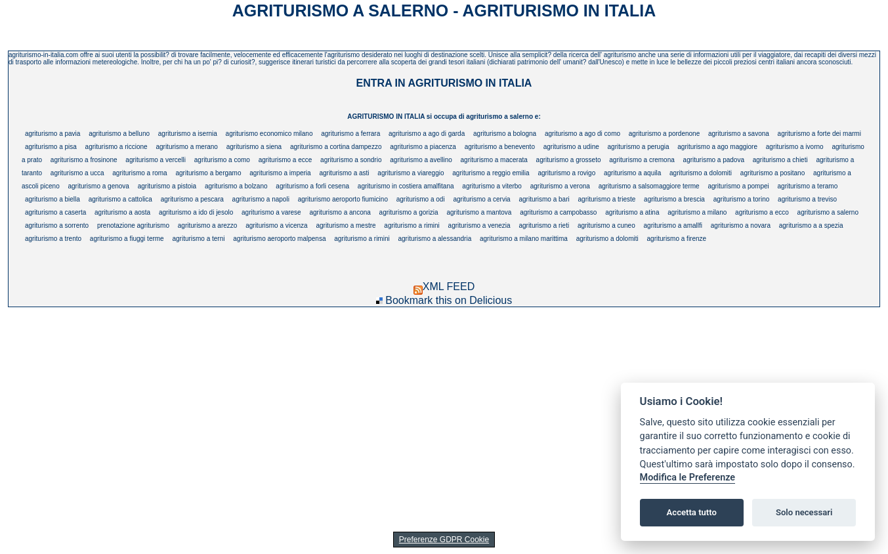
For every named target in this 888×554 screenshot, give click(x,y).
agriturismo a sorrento (57, 225)
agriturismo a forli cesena (312, 186)
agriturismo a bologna (504, 133)
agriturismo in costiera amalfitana (406, 186)
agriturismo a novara (741, 225)
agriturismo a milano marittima (524, 238)
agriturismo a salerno (827, 212)
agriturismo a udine (571, 146)
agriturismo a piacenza (423, 146)
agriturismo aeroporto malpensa (279, 238)
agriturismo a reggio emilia (490, 173)
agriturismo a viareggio (410, 173)
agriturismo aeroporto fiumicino (343, 199)
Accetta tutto (692, 512)
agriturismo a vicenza (276, 225)
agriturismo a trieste (607, 199)
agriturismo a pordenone (664, 133)
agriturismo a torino (741, 199)
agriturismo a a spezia (811, 225)
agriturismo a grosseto (568, 159)
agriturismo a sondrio (350, 159)
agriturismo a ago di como (582, 133)
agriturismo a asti (344, 173)
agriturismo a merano (186, 146)
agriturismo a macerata (494, 159)
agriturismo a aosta (122, 212)
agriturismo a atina (632, 212)
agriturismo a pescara (192, 199)
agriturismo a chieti (780, 159)
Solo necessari (804, 512)
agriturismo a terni (198, 238)
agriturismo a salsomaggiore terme (649, 186)
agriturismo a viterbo (492, 186)
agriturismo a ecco (762, 212)
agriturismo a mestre (345, 225)
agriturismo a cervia (481, 199)
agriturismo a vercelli (155, 159)
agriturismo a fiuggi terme (127, 238)
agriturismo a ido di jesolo (196, 212)
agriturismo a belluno (119, 133)
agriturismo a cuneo (606, 225)
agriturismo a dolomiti (700, 173)
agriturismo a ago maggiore (717, 146)
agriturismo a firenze (677, 238)
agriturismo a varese (271, 212)
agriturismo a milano (697, 212)
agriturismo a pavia (52, 133)
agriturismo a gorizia (408, 212)
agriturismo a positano (772, 173)
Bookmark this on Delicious (448, 300)
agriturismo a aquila (632, 173)
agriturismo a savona (738, 133)
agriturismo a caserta (55, 212)
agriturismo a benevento (500, 146)
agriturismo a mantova (478, 212)
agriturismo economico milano (269, 133)
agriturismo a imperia (279, 173)
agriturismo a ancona (339, 212)
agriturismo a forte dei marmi (819, 133)
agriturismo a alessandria (434, 238)
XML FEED (444, 286)
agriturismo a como (222, 159)
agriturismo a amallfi (673, 225)
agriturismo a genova (98, 186)
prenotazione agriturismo (133, 225)
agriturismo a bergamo (208, 173)
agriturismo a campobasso (558, 212)
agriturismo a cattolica (120, 199)
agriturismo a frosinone (84, 159)
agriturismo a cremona (641, 159)
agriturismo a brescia (674, 199)
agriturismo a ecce (285, 159)
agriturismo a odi (420, 199)
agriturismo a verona (560, 186)
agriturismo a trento (53, 238)
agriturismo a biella (52, 199)
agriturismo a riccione (116, 146)
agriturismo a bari (543, 199)
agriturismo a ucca (77, 173)
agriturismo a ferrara (350, 133)
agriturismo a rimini (411, 225)
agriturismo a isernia (187, 133)
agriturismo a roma (139, 173)
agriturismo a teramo (808, 186)
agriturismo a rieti (543, 225)
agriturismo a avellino (421, 159)
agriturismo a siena (254, 146)
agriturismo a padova (713, 159)
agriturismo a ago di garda (427, 133)
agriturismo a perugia (638, 146)
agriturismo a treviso (807, 199)
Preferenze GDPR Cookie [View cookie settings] (444, 539)
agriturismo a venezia (479, 225)
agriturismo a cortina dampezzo (336, 146)
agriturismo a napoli (260, 199)
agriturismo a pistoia (167, 186)
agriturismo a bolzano (236, 186)
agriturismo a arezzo (208, 225)
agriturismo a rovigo (566, 173)
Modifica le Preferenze (688, 477)
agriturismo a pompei (738, 186)
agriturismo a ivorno (795, 146)
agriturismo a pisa (51, 146)
